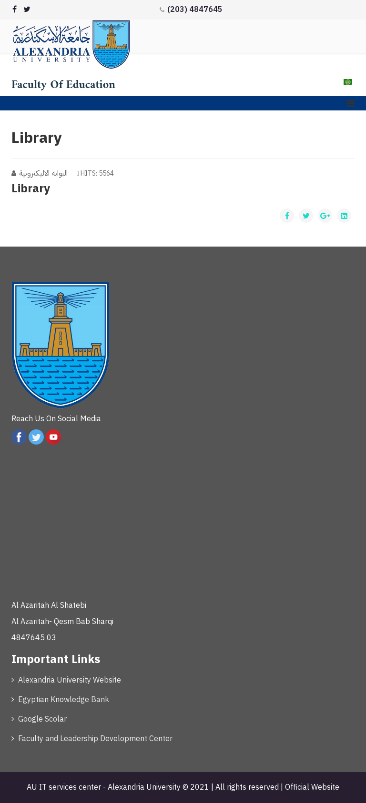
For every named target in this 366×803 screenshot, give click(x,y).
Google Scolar (42, 719)
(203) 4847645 (195, 9)
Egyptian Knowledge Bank (63, 699)
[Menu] (350, 103)
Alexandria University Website (69, 680)
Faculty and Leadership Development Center (95, 738)
